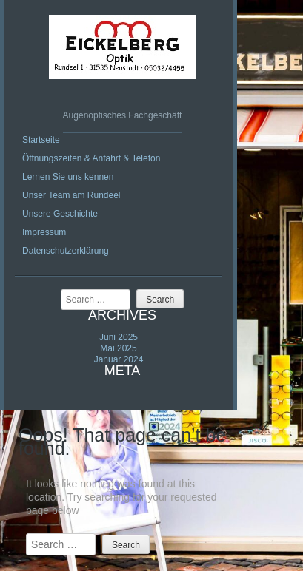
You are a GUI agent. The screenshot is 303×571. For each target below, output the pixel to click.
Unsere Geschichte (60, 214)
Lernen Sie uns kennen (67, 177)
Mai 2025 (118, 348)
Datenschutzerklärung (65, 251)
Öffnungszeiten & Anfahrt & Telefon (91, 158)
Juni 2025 (118, 337)
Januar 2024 (119, 359)
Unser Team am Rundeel (71, 195)
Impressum (44, 232)
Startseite (41, 140)
